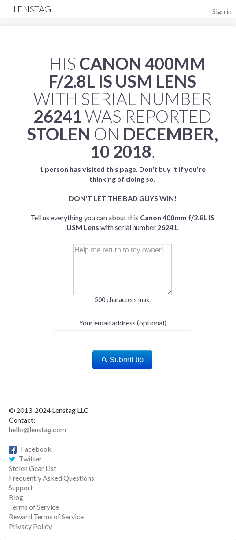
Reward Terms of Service (46, 516)
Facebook (30, 449)
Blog (16, 497)
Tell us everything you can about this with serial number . (122, 198)
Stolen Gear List (32, 468)
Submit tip (122, 359)
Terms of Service (34, 507)
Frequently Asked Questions (51, 478)
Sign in (222, 11)
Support (21, 487)
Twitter (25, 458)
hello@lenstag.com (37, 429)
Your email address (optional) (122, 322)
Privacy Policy (30, 526)
